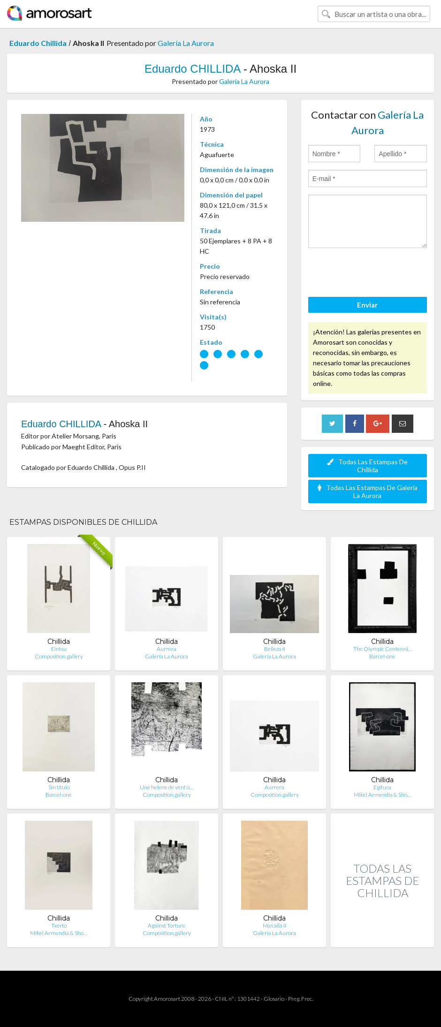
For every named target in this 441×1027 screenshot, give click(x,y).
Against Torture (166, 925)
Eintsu (59, 648)
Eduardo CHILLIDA (192, 68)
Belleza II (274, 648)
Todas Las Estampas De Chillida (367, 466)
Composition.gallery (59, 656)
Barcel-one (382, 656)
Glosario (274, 998)
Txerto (59, 925)
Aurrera (166, 648)
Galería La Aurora (186, 42)
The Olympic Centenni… (382, 648)
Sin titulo (58, 787)
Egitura (382, 787)
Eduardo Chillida (38, 42)
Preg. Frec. (300, 998)
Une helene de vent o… (166, 787)
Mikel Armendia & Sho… (382, 794)
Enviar (367, 305)
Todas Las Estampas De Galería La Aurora (368, 491)
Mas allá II (274, 925)
